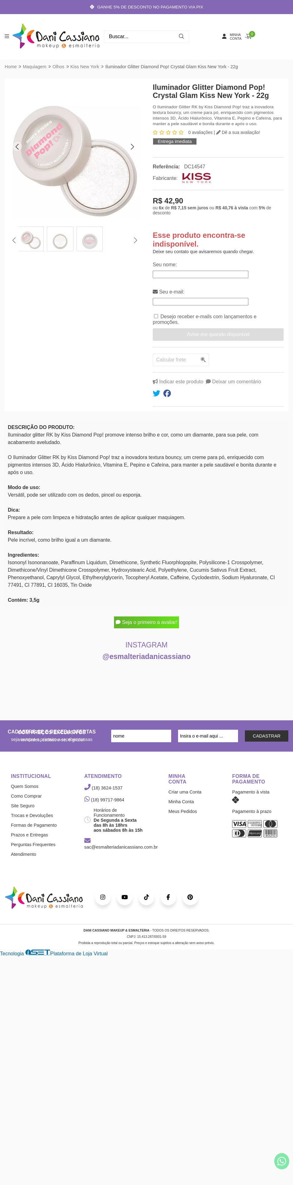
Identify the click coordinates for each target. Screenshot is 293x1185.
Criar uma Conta (184, 791)
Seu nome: (165, 264)
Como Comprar (26, 796)
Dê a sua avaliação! (238, 132)
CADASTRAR (267, 735)
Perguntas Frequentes (33, 844)
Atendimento (23, 854)
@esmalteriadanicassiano (146, 656)
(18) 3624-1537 (103, 787)
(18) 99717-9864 (104, 799)
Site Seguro (22, 805)
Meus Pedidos (182, 811)
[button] (17, 146)
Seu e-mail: (168, 291)
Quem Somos (24, 786)
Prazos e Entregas (29, 834)
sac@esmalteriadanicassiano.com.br (121, 844)
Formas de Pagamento (34, 825)
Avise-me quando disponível (218, 334)
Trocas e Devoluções (32, 815)
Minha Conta (181, 801)
